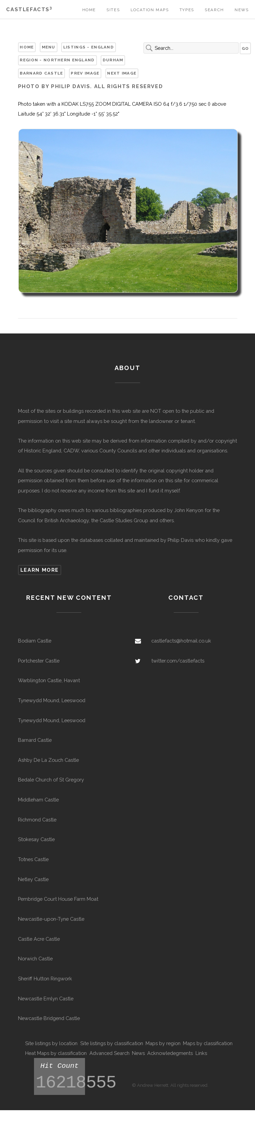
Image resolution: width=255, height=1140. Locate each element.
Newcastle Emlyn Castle (45, 998)
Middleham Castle (38, 799)
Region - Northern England (57, 60)
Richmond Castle (37, 819)
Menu (48, 47)
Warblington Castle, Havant (49, 680)
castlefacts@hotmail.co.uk (181, 641)
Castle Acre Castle (39, 939)
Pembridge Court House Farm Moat (58, 899)
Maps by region (163, 1043)
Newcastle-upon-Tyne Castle (51, 919)
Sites (113, 9)
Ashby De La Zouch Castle (48, 760)
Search (214, 9)
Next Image (121, 73)
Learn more (39, 570)
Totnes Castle (33, 859)
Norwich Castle (35, 958)
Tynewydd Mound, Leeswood (51, 700)
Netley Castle (33, 879)
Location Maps (150, 9)
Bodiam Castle (34, 641)
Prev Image (85, 73)
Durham (113, 60)
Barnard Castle (41, 73)
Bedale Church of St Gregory (51, 779)
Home (89, 9)
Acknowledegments (170, 1053)
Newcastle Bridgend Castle (49, 1018)
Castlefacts (29, 9)
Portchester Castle (39, 661)
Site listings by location (51, 1043)
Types (187, 9)
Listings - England (88, 47)
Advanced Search (109, 1053)
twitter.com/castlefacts (177, 661)
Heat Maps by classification (56, 1053)
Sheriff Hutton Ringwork (45, 978)
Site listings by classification (111, 1043)
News (242, 9)
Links (201, 1053)
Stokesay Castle (36, 839)
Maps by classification (208, 1043)
